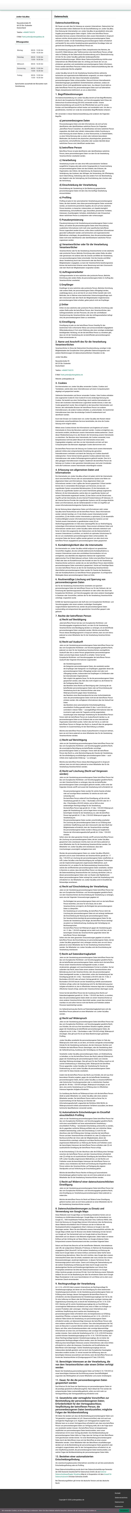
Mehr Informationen (103, 1510)
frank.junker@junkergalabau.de (33, 37)
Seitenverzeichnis (121, 1498)
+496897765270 (29, 32)
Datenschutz (119, 1502)
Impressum (119, 1506)
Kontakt (117, 1493)
